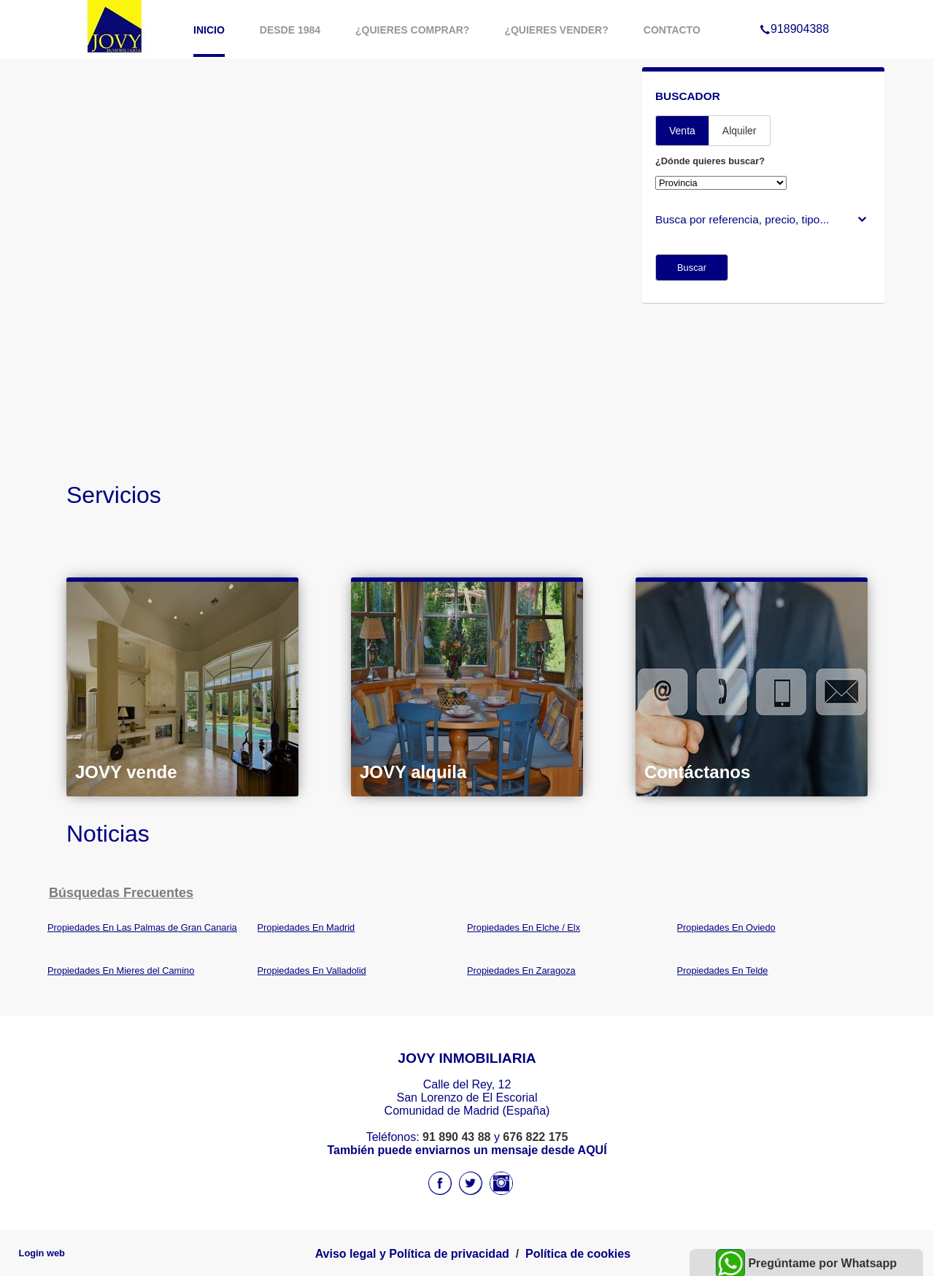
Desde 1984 (290, 30)
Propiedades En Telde (722, 970)
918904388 (794, 10)
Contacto (672, 30)
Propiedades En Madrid (306, 927)
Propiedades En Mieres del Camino (120, 970)
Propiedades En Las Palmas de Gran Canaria (142, 927)
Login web (42, 1253)
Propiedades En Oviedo (726, 927)
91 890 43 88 (456, 1137)
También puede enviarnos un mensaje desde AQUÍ (466, 1150)
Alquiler (739, 131)
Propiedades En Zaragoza (521, 970)
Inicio (209, 30)
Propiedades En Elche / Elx (523, 927)
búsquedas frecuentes (121, 892)
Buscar (691, 267)
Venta (682, 131)
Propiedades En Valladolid (312, 970)
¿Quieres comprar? (412, 30)
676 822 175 (535, 1137)
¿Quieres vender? (556, 30)
